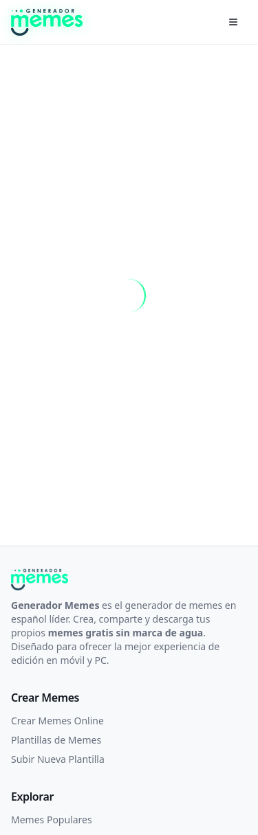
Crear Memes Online (57, 720)
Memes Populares (51, 819)
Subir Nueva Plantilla (58, 759)
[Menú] (233, 22)
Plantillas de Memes (56, 739)
